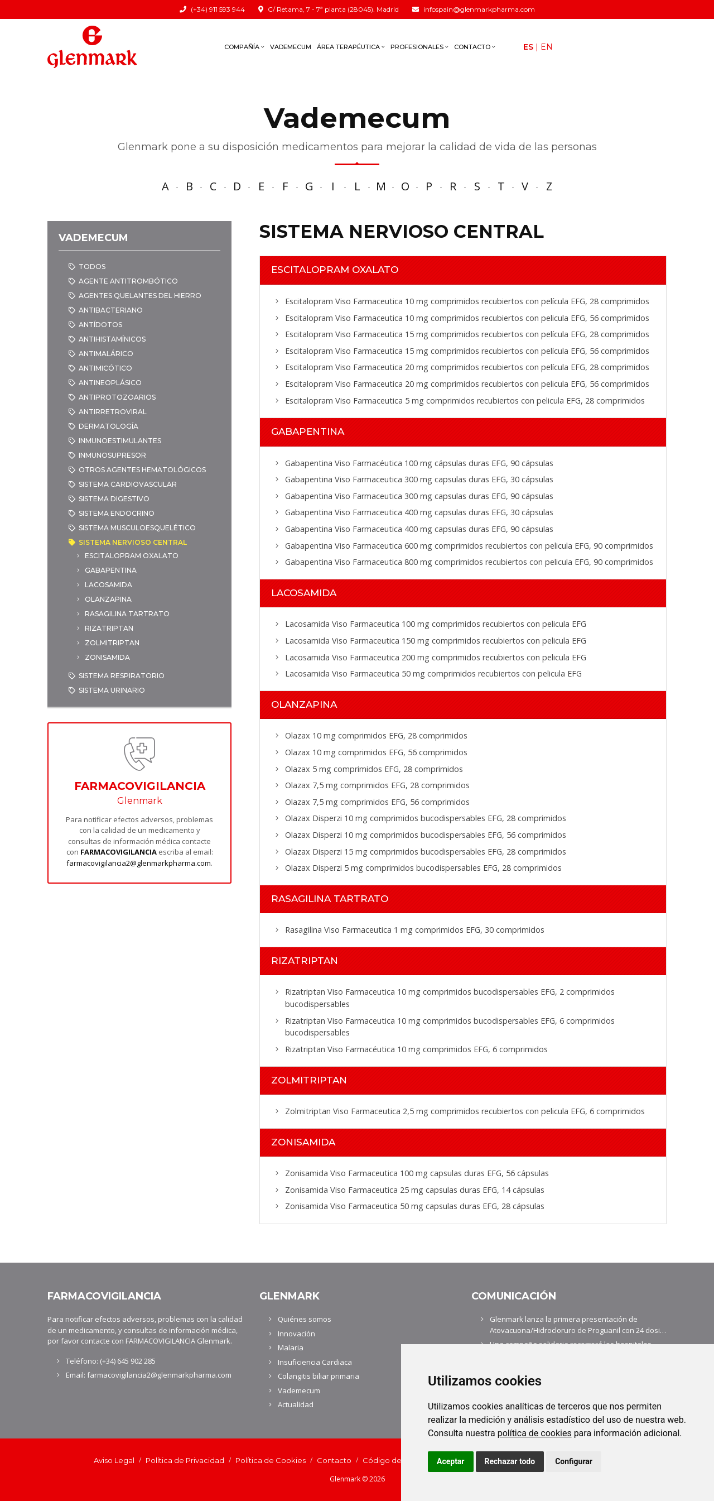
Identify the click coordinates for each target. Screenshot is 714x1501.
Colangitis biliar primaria (318, 1376)
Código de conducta (400, 1460)
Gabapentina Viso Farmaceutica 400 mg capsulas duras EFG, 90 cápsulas (419, 529)
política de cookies (535, 1433)
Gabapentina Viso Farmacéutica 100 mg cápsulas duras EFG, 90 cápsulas (419, 463)
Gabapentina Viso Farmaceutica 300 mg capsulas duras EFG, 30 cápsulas (419, 479)
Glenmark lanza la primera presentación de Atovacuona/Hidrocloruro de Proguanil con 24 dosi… (578, 1324)
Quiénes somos (304, 1319)
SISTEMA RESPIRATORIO (122, 676)
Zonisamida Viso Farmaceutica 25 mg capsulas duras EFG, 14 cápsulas (414, 1190)
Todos (92, 266)
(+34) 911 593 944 (218, 9)
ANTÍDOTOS (100, 324)
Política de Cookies (270, 1460)
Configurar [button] (573, 1461)
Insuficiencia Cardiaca (315, 1362)
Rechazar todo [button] (510, 1461)
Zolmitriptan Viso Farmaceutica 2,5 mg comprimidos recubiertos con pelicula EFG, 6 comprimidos (465, 1111)
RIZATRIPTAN (109, 628)
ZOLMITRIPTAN (112, 643)
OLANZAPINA (108, 599)
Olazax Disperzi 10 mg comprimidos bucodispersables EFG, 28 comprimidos (425, 818)
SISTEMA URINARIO (112, 690)
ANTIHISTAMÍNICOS (112, 339)
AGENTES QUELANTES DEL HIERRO (140, 295)
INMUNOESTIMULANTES (120, 441)
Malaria (290, 1347)
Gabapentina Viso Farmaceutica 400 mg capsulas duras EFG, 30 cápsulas (419, 512)
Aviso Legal (114, 1460)
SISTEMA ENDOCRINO (117, 513)
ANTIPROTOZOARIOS (117, 397)
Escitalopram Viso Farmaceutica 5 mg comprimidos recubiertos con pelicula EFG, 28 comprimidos (465, 400)
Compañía (244, 47)
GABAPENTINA (111, 570)
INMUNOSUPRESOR (112, 455)
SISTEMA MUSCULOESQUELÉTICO (137, 528)
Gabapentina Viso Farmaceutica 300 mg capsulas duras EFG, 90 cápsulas (419, 496)
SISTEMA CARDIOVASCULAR (128, 484)
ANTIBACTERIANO (111, 310)
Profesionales (419, 47)
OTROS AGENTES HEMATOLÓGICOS (142, 470)
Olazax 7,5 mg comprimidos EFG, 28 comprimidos (377, 785)
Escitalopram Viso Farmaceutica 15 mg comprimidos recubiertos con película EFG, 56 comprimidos (467, 351)
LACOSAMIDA (108, 585)
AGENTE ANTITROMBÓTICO (128, 281)
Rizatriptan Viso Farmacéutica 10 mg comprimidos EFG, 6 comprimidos (416, 1049)
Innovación (296, 1334)
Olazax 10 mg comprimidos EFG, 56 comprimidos (376, 752)
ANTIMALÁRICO (106, 353)
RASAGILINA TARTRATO (127, 614)
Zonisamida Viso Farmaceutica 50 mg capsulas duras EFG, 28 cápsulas (414, 1206)
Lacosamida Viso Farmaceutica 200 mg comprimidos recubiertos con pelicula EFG (435, 657)
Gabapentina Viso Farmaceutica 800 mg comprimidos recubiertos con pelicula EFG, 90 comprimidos (469, 562)
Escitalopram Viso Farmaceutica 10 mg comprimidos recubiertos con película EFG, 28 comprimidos (467, 301)
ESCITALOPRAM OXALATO (131, 556)
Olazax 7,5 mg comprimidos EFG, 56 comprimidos (377, 802)
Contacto (474, 47)
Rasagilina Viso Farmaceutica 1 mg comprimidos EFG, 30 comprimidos (414, 929)
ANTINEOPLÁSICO (110, 382)
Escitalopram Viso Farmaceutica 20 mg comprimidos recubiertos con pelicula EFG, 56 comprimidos (467, 383)
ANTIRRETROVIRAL (113, 411)
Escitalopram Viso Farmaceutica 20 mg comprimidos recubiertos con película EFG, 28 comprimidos (467, 367)
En (547, 47)
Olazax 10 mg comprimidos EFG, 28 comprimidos (376, 735)
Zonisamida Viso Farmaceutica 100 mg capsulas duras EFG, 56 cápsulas (417, 1173)
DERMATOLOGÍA (108, 426)
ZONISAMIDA (107, 657)
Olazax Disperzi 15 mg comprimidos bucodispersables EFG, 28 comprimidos (425, 851)
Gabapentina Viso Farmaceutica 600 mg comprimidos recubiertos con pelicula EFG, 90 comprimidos (469, 545)
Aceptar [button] (451, 1461)
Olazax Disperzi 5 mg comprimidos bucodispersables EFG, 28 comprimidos (423, 867)
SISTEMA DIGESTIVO (114, 499)
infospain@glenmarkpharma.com (479, 9)
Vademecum (290, 47)
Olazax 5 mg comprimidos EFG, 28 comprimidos (374, 769)
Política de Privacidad (185, 1460)
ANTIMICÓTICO (105, 368)
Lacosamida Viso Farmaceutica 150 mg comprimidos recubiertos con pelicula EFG (435, 640)
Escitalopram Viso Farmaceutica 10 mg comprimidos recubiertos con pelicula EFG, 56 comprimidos (467, 318)
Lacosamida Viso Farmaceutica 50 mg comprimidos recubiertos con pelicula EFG (433, 673)
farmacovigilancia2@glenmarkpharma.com (138, 863)
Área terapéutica (351, 47)
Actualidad (295, 1404)
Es (528, 47)
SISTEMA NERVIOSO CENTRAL (133, 542)
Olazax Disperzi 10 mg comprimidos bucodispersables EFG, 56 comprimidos (425, 834)
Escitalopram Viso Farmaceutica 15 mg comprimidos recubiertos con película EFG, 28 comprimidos (467, 334)
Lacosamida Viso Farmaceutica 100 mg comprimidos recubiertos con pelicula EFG (435, 623)
